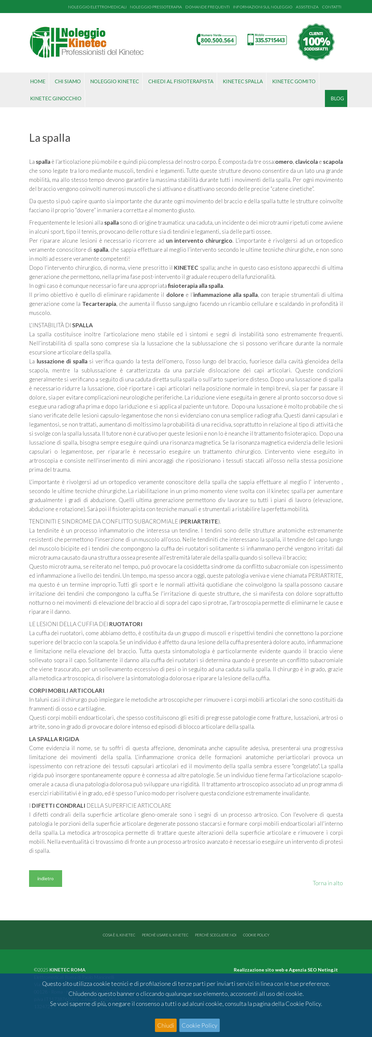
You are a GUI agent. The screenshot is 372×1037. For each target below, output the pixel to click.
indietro (45, 878)
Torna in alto (328, 883)
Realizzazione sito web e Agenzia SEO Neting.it (286, 969)
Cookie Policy (199, 1025)
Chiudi (165, 1025)
